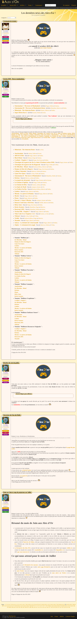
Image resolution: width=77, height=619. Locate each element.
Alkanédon (53, 108)
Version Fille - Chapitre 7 (50, 137)
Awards (5, 37)
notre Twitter (20, 571)
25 (37, 604)
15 (21, 604)
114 (43, 607)
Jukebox (62, 616)
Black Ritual (32, 133)
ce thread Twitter (26, 470)
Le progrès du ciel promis (22, 180)
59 (16, 606)
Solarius (57, 106)
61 (19, 606)
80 (49, 606)
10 (14, 604)
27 (40, 604)
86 (58, 606)
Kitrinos (17, 178)
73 (38, 606)
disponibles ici (60, 550)
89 (63, 606)
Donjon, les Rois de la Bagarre (19, 134)
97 (7, 607)
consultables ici (39, 550)
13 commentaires (5, 91)
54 (8, 606)
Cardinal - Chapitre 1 (21, 160)
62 (21, 606)
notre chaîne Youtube (45, 48)
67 (29, 606)
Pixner (17, 198)
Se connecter (66, 5)
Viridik (17, 218)
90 (65, 606)
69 (32, 606)
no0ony (30, 153)
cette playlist (25, 139)
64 (24, 606)
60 (18, 606)
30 (45, 604)
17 (24, 604)
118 (51, 607)
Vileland (17, 216)
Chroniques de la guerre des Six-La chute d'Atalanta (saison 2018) (56, 133)
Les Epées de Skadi (20, 187)
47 (71, 604)
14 (20, 604)
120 (56, 607)
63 (23, 606)
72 (37, 606)
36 (54, 604)
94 (71, 606)
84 (55, 606)
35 (53, 604)
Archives (22, 5)
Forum (30, 5)
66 (27, 606)
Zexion (6, 30)
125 (67, 607)
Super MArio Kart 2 (21, 112)
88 (62, 606)
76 (43, 606)
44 (67, 604)
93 (69, 606)
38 (57, 604)
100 (13, 607)
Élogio (6, 88)
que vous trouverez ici (23, 552)
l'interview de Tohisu (28, 542)
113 (41, 607)
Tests (6, 96)
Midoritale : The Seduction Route (25, 110)
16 (23, 604)
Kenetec (42, 110)
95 (73, 606)
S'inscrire (73, 5)
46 (70, 604)
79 (48, 606)
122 (60, 607)
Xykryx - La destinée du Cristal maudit (26, 222)
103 (19, 607)
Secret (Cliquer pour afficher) (24, 119)
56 (12, 606)
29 (43, 604)
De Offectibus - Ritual (21, 167)
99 (10, 607)
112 (39, 607)
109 (32, 607)
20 (29, 604)
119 (54, 607)
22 (32, 604)
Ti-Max (56, 164)
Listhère (64, 136)
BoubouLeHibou (37, 167)
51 (4, 606)
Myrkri (17, 196)
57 (13, 606)
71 (35, 606)
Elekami (30, 158)
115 (45, 607)
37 (56, 604)
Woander (17, 220)
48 (73, 604)
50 (2, 606)
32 (48, 604)
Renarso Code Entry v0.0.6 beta (24, 202)
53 (7, 606)
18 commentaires (5, 427)
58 (15, 606)
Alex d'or (2, 8)
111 (37, 607)
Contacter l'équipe (70, 616)
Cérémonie (5, 38)
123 (62, 607)
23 (34, 604)
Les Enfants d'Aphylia (43, 136)
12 (17, 604)
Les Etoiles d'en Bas (21, 189)
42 (64, 604)
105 (24, 607)
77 (44, 606)
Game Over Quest (45, 134)
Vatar (35, 196)
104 (21, 607)
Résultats (5, 42)
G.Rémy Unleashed (34, 134)
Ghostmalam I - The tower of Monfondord (27, 106)
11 (15, 604)
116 (47, 607)
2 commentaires (5, 33)
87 (60, 606)
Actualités (3, 5)
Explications (5, 510)
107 (28, 607)
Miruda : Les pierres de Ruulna (24, 193)
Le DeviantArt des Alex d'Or (22, 548)
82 (52, 606)
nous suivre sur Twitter (59, 573)
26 (39, 604)
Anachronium (15, 133)
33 (49, 604)
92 (68, 606)
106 (26, 607)
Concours (6, 40)
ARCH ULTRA (24, 133)
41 (62, 604)
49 (75, 604)
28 (42, 604)
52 (5, 606)
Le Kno (41, 149)
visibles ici (69, 548)
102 (17, 607)
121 (58, 607)
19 (28, 604)
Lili (43, 187)
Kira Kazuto (40, 160)
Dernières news (8, 8)
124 (65, 607)
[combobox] (50, 4)
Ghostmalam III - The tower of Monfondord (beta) (30, 108)
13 (18, 604)
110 (34, 607)
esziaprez (34, 187)
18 (26, 604)
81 (51, 606)
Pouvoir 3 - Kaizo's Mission (23, 200)
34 (51, 604)
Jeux (5, 432)
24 (35, 604)
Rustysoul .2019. (25, 137)
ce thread (27, 575)
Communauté (38, 5)
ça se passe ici (23, 475)
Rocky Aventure (19, 207)
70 (33, 606)
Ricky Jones (18, 205)
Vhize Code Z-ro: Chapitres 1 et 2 (25, 214)
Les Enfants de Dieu (55, 136)
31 (46, 604)
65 (26, 606)
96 (74, 606)
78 (46, 606)
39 (59, 604)
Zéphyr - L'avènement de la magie (25, 225)
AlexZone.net (12, 616)
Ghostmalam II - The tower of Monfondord (23, 136)
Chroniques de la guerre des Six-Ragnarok (27, 164)
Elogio (47, 106)
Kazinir (34, 112)
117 (49, 607)
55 (10, 606)
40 (60, 604)
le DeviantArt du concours (30, 565)
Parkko (51, 106)
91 (66, 606)
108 (30, 607)
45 (68, 604)
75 (41, 606)
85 (57, 606)
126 (69, 607)
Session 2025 (13, 5)
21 (31, 604)
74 (40, 606)
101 (15, 607)
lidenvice (59, 108)
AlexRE (41, 202)
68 (30, 606)
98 (9, 607)
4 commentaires (5, 375)
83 (54, 606)
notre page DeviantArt (44, 567)
